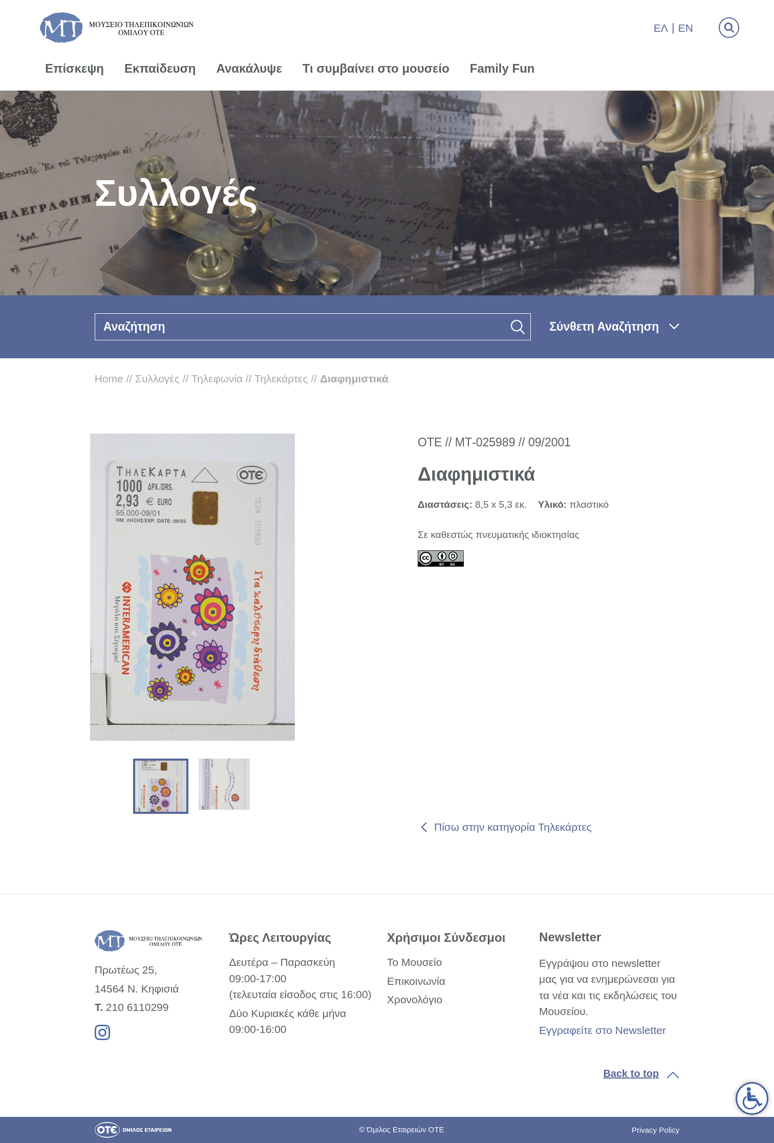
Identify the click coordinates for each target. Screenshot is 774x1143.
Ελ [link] (661, 28)
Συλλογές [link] (157, 378)
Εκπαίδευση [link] (160, 68)
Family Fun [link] (502, 68)
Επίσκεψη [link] (74, 68)
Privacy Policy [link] (655, 1130)
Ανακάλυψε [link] (249, 68)
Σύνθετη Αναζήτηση (604, 326)
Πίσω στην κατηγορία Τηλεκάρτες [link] (513, 827)
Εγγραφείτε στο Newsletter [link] (602, 1030)
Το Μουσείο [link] (414, 962)
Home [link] (109, 378)
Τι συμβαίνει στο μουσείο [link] (376, 68)
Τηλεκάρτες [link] (281, 378)
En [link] (685, 28)
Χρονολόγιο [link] (414, 999)
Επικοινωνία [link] (416, 981)
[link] (752, 1098)
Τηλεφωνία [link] (217, 378)
